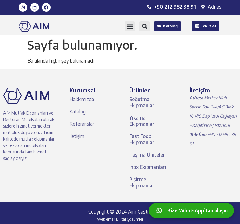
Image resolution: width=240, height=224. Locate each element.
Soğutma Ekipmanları (142, 102)
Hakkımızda (81, 99)
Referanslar (81, 124)
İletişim (76, 136)
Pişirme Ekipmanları (142, 182)
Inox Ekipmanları (147, 167)
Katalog (77, 111)
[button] (130, 26)
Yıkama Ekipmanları (142, 121)
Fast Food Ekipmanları (142, 139)
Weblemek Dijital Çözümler (120, 219)
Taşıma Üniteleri (148, 155)
